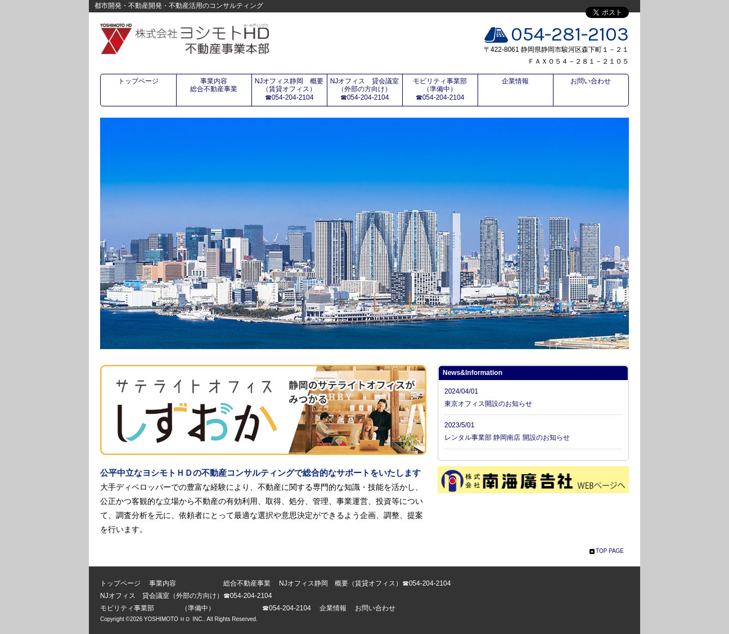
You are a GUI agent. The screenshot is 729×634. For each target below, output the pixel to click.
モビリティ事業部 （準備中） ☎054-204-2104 (445, 89)
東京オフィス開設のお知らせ (488, 404)
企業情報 (515, 81)
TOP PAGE (610, 551)
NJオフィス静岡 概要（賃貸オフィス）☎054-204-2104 (289, 89)
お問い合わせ (590, 81)
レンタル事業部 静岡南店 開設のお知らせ (507, 437)
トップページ (138, 81)
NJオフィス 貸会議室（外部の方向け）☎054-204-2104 (364, 89)
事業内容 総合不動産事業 (220, 85)
